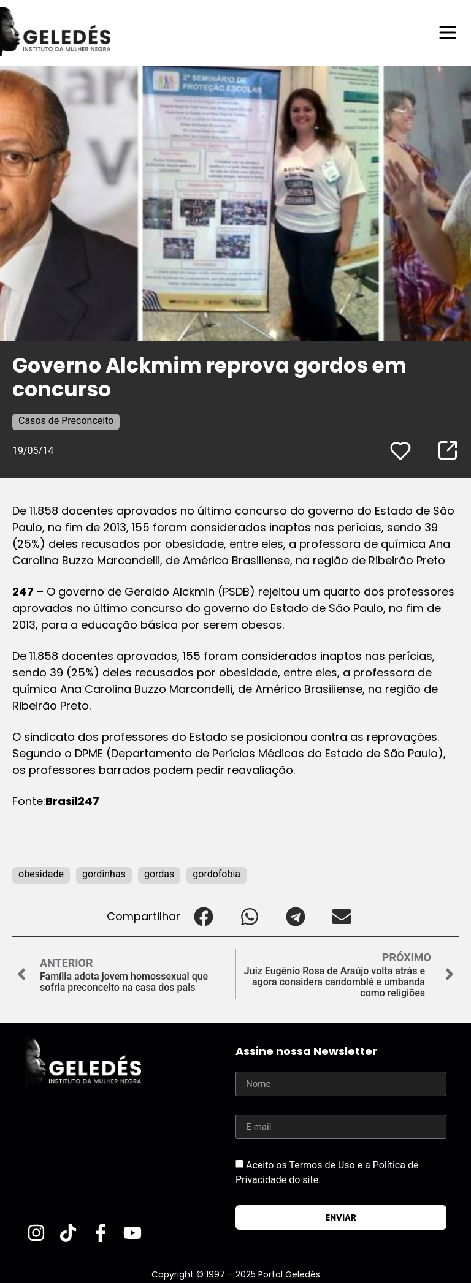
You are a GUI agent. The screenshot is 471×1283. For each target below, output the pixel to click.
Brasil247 (72, 801)
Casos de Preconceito (65, 420)
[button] (203, 916)
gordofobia (216, 874)
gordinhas (104, 874)
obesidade (41, 874)
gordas (159, 874)
